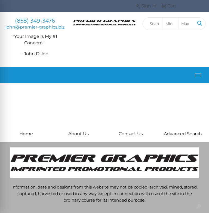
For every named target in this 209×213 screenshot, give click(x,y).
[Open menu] (198, 75)
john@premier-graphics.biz (34, 27)
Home (26, 133)
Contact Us (131, 133)
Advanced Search (183, 133)
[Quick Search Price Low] (170, 23)
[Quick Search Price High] (186, 23)
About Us (78, 133)
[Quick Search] (153, 23)
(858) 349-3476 (35, 20)
